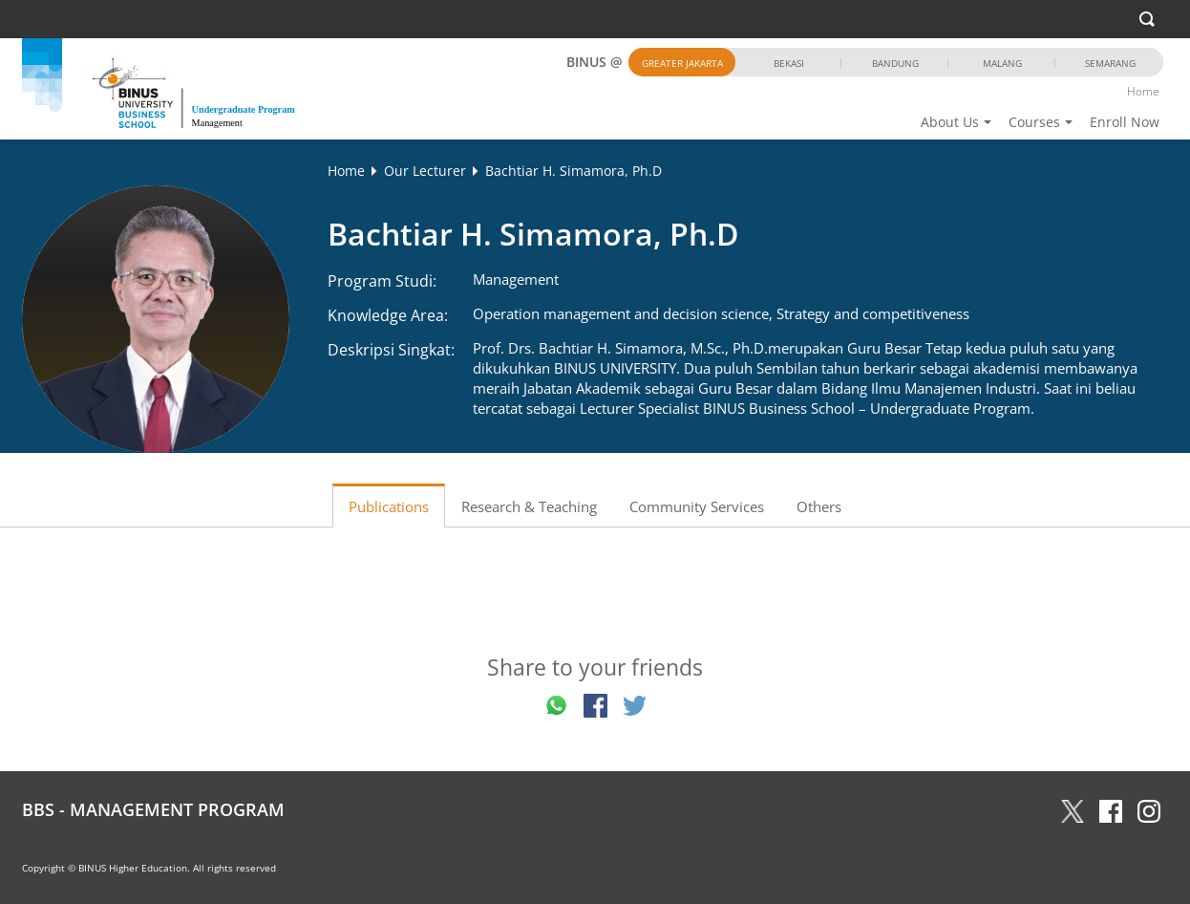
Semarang (1110, 63)
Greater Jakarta (682, 63)
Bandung (895, 63)
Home (1143, 91)
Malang (1002, 63)
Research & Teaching (529, 506)
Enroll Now (1124, 122)
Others (819, 506)
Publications (389, 506)
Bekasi (789, 63)
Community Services (696, 506)
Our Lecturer (425, 170)
